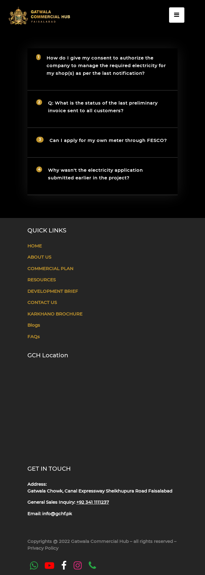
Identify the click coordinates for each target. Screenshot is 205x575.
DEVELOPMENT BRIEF (52, 291)
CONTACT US (42, 302)
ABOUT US (39, 257)
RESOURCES (41, 279)
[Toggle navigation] (176, 15)
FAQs (33, 336)
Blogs (33, 325)
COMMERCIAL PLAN (50, 268)
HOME (34, 246)
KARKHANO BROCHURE (54, 314)
